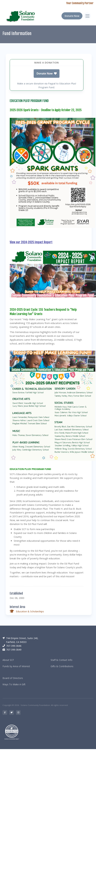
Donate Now (72, 15)
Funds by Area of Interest (16, 666)
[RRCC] (21, 16)
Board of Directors (13, 678)
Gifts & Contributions (62, 666)
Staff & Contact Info (61, 660)
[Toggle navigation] (87, 15)
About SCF (8, 660)
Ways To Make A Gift (14, 684)
